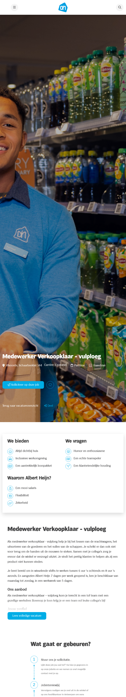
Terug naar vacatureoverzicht (20, 521)
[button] (48, 521)
